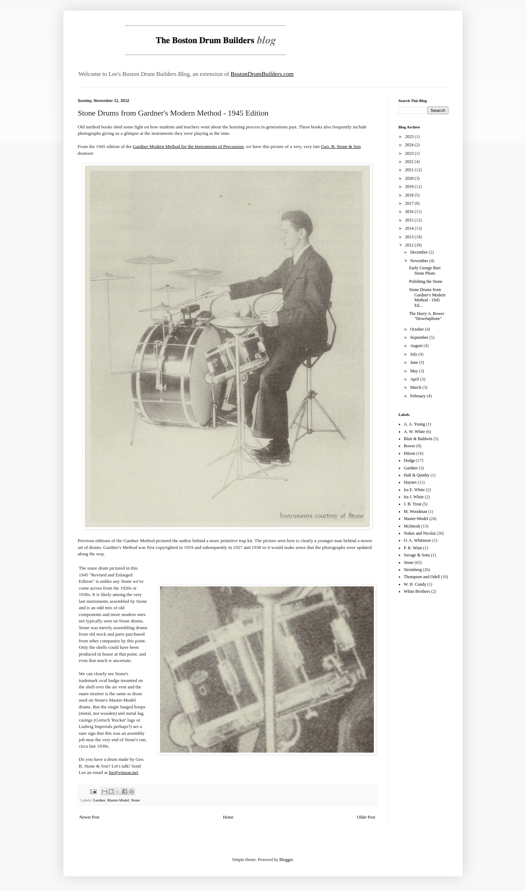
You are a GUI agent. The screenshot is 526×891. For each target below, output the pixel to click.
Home (228, 817)
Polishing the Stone (425, 281)
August (417, 345)
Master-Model (118, 800)
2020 (410, 178)
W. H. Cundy (415, 584)
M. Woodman (415, 511)
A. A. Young (414, 424)
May (414, 370)
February (418, 395)
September (419, 337)
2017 (410, 203)
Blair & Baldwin (418, 438)
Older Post (366, 817)
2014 (410, 228)
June (414, 362)
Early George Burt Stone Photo (424, 270)
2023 (410, 153)
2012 (410, 245)
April (415, 379)
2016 (410, 211)
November (419, 260)
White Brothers (417, 591)
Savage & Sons (417, 555)
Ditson (409, 453)
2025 (410, 136)
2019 (410, 186)
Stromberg (413, 569)
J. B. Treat (412, 503)
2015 (410, 220)
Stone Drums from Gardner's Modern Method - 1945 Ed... (427, 297)
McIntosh (412, 526)
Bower (409, 445)
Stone (135, 800)
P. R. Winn (413, 547)
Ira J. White (414, 496)
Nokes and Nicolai (419, 533)
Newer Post (89, 817)
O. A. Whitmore (417, 540)
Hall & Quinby (416, 475)
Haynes (410, 482)
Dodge (409, 460)
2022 (410, 161)
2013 (410, 236)
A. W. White (414, 431)
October (417, 329)
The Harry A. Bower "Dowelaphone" (426, 316)
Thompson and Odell (422, 576)
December (419, 252)
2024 (410, 144)
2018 (410, 195)
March (416, 387)
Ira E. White (414, 489)
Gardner (99, 800)
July (414, 354)
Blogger (286, 859)
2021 (410, 169)
